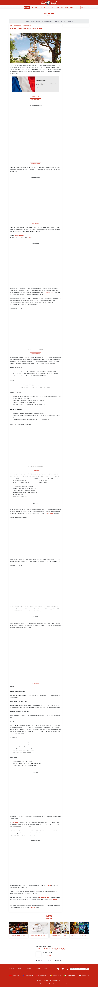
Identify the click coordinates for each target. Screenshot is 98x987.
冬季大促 (83, 7)
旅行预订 (63, 21)
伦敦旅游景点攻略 (35, 21)
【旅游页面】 (33, 907)
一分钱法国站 (28, 975)
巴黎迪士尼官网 (35, 223)
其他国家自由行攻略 (47, 21)
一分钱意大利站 (69, 975)
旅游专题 (57, 21)
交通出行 (26, 21)
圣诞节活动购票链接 (35, 163)
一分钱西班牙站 (55, 975)
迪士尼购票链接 (35, 683)
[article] (18, 930)
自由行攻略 (71, 21)
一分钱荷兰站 (84, 975)
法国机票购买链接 (35, 96)
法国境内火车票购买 (35, 99)
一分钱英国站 (14, 975)
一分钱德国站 (41, 975)
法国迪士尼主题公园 (35, 353)
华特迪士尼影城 (35, 470)
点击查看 (48, 955)
